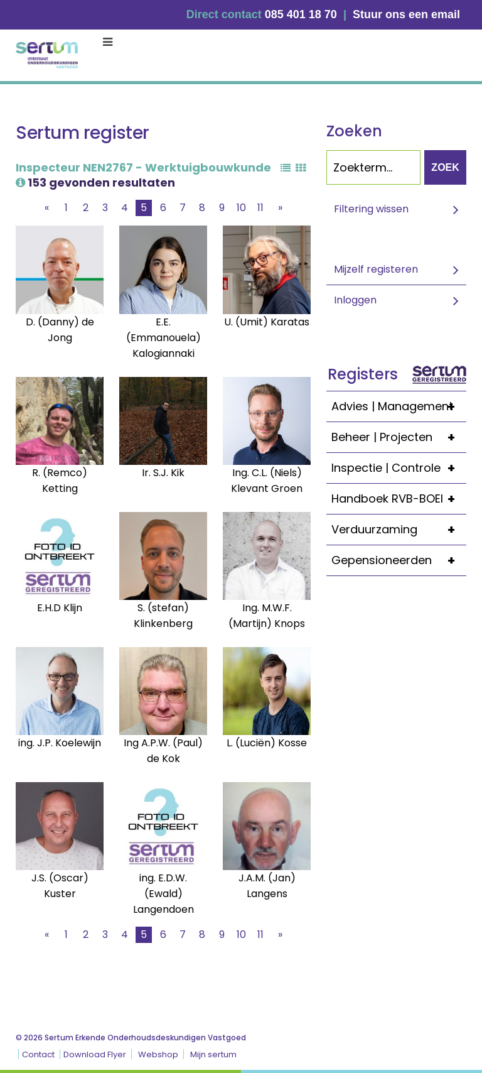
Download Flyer (94, 1054)
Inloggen (355, 300)
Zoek (445, 167)
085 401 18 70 (301, 14)
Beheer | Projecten (398, 437)
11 (260, 207)
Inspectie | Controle (398, 468)
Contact (38, 1054)
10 (241, 207)
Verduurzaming (398, 530)
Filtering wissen (371, 209)
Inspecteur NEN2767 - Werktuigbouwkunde (143, 174)
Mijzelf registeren (376, 269)
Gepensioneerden (398, 560)
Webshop (158, 1054)
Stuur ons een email (406, 14)
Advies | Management (398, 406)
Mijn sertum (213, 1054)
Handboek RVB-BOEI (398, 499)
